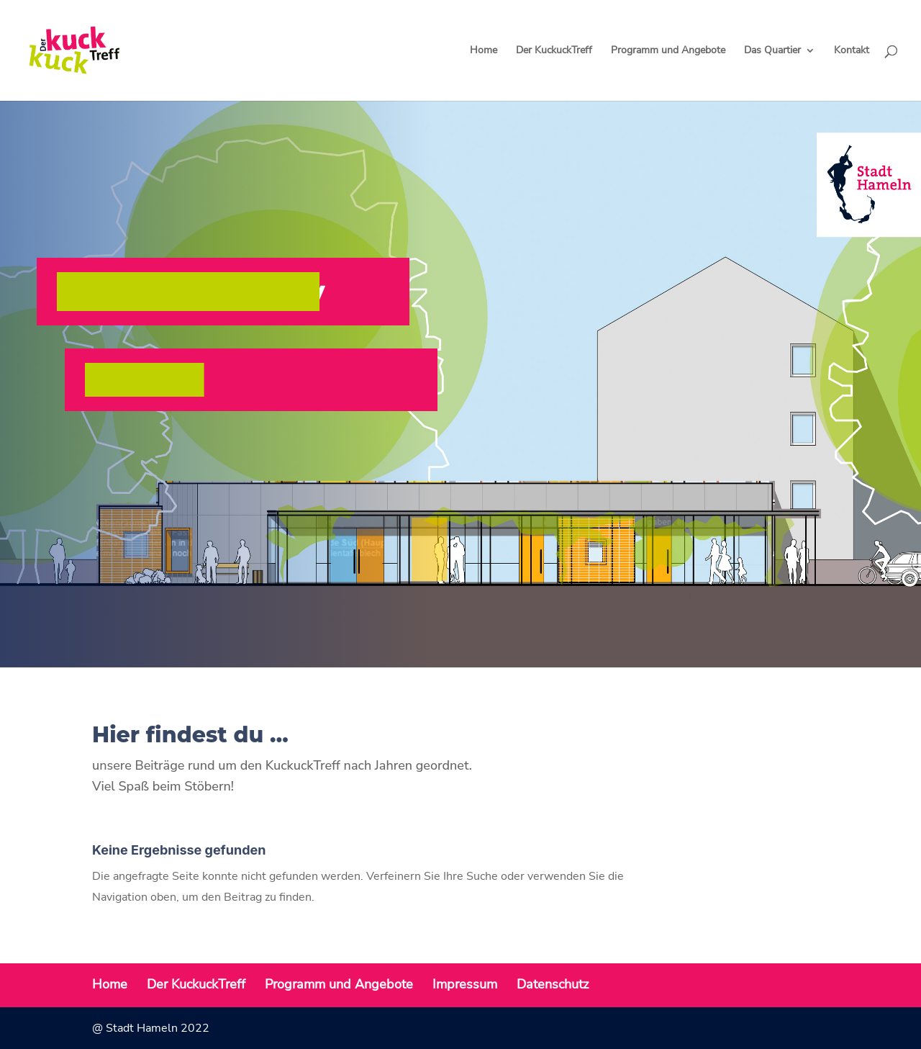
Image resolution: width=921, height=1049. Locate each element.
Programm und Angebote (668, 51)
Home (483, 51)
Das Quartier (772, 51)
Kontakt (851, 51)
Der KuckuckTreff (554, 51)
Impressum (464, 984)
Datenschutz (553, 984)
